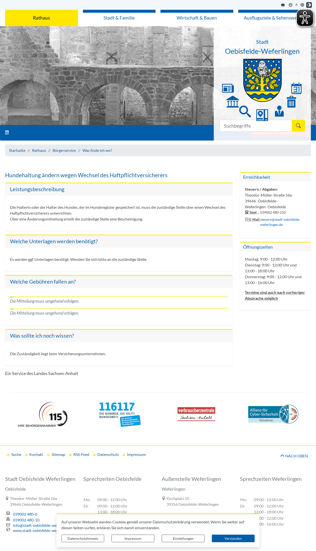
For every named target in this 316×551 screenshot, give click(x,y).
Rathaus (39, 150)
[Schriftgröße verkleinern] (290, 5)
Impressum (132, 538)
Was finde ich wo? (97, 150)
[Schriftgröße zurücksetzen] (296, 5)
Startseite (17, 150)
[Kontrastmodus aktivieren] (309, 5)
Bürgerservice (64, 150)
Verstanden (233, 538)
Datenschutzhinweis (83, 538)
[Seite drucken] (283, 5)
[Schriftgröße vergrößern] (302, 5)
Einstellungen (183, 538)
